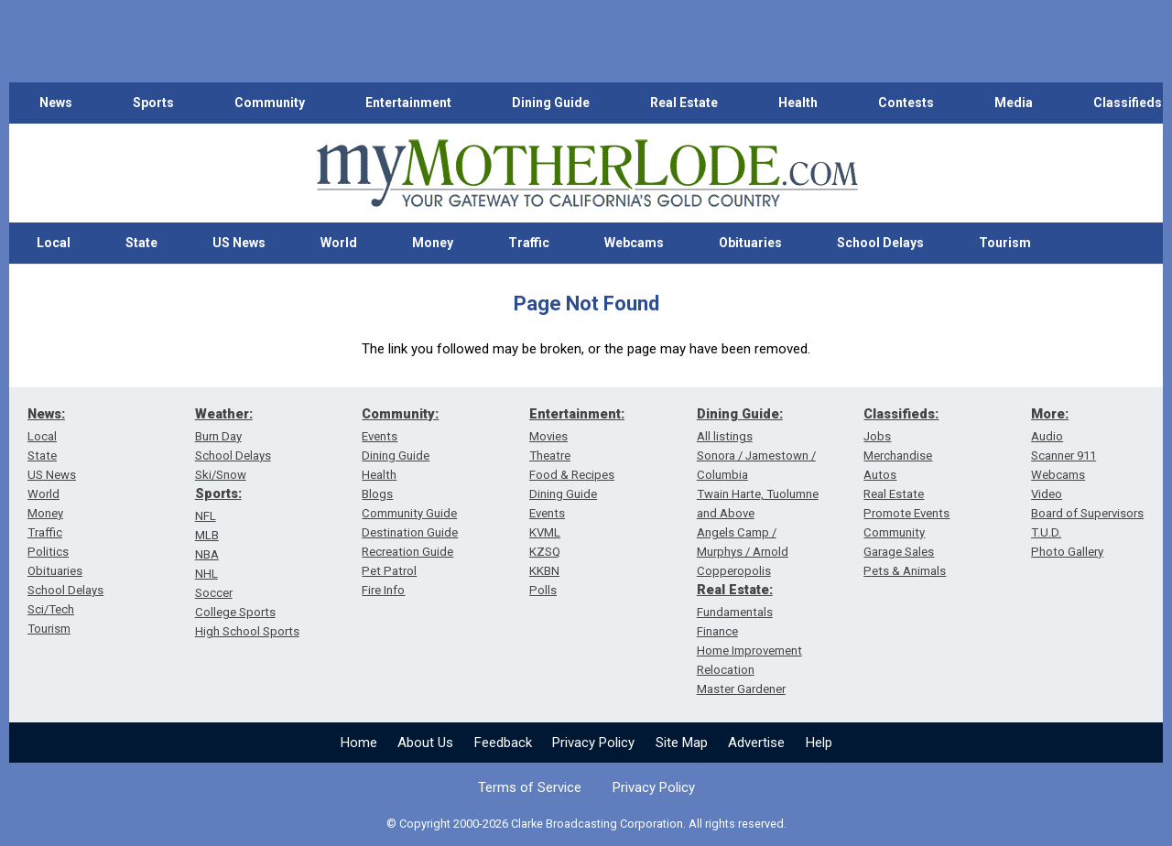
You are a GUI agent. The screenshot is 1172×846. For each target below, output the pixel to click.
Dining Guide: (740, 414)
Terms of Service (529, 787)
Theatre (549, 455)
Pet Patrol (389, 571)
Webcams (634, 242)
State (141, 242)
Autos (879, 475)
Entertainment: (576, 414)
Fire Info (383, 590)
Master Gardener (741, 689)
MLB (207, 535)
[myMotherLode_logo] (587, 174)
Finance (717, 631)
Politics (48, 552)
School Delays (880, 242)
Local (54, 242)
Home (359, 742)
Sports (153, 102)
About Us (425, 742)
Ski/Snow (220, 475)
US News (239, 242)
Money (432, 242)
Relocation (725, 670)
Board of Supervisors (1087, 513)
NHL (206, 573)
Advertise (756, 742)
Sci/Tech (50, 609)
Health (798, 102)
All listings (725, 436)
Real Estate (684, 102)
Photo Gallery (1067, 552)
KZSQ (544, 552)
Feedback (503, 742)
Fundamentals (735, 612)
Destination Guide (410, 532)
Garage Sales (898, 552)
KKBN (544, 571)
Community (269, 102)
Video (1046, 494)
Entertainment (408, 102)
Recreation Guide (407, 552)
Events (379, 436)
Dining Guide (551, 102)
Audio (1047, 436)
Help (819, 742)
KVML (544, 532)
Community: (400, 414)
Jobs (877, 436)
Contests (906, 102)
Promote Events (906, 513)
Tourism (1005, 242)
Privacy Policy (593, 742)
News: (46, 414)
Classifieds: (901, 414)
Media (1013, 102)
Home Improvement (749, 650)
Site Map (682, 742)
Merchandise (897, 455)
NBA (207, 554)
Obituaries (750, 242)
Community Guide (409, 513)
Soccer (214, 593)
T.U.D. (1046, 532)
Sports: (218, 493)
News (55, 102)
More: (1050, 414)
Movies (548, 436)
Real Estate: (735, 589)
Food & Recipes (571, 475)
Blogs (377, 494)
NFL (205, 516)
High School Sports (247, 631)
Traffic (528, 242)
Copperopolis (734, 571)
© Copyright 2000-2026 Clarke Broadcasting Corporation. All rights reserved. (586, 823)
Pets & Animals (904, 571)
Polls (543, 590)
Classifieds (1127, 102)
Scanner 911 (1063, 455)
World (338, 242)
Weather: (224, 414)
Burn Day (218, 436)
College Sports (235, 612)
